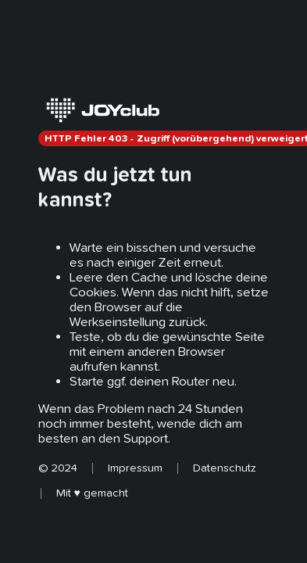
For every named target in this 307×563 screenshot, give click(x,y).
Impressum (135, 467)
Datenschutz (224, 467)
